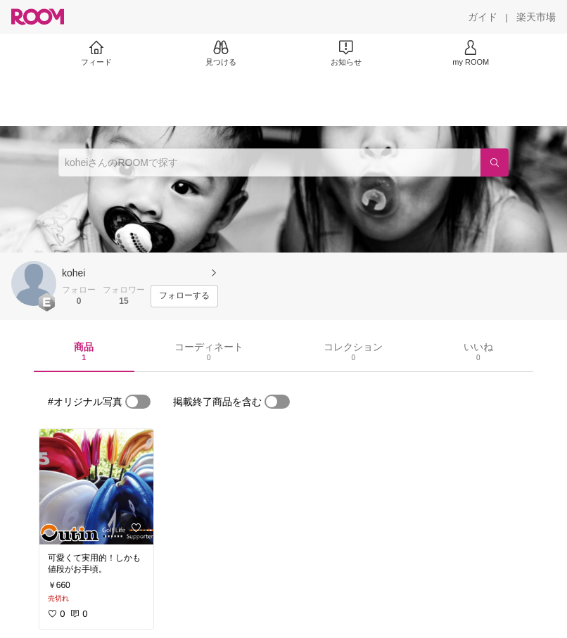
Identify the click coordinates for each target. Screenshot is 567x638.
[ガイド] (482, 17)
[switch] (138, 402)
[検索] (494, 162)
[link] (96, 486)
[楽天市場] (536, 17)
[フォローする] (184, 296)
